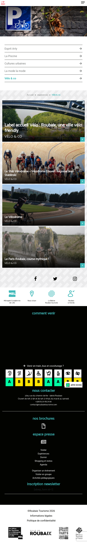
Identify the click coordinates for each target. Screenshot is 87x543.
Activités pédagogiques (43, 478)
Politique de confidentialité (41, 520)
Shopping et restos (43, 461)
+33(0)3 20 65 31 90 (43, 401)
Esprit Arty (11, 48)
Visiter (43, 450)
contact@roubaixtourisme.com (43, 404)
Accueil (30, 95)
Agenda (43, 464)
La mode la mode (15, 71)
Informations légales (41, 515)
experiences (42, 95)
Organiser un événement (43, 470)
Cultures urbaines (15, 63)
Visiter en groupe (43, 474)
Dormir (43, 457)
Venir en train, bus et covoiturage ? (45, 365)
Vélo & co (10, 78)
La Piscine (11, 56)
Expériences (43, 453)
